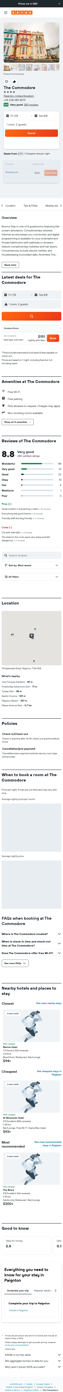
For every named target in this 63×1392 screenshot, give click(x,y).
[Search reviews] (34, 555)
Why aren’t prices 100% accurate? (33, 1367)
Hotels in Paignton (18, 1310)
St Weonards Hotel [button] (13, 1117)
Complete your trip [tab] (18, 1290)
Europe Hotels (43, 1384)
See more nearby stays (48, 1003)
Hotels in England (45, 1387)
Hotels (29, 1384)
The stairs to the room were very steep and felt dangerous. (26, 539)
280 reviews (31, 104)
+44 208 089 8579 (15, 100)
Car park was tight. (17, 532)
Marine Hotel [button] (10, 1047)
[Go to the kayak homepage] (21, 13)
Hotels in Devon (12, 1390)
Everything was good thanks (22, 513)
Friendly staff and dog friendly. (23, 518)
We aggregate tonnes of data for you (33, 1361)
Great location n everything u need (26, 508)
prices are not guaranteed (16, 1345)
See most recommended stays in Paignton (47, 1143)
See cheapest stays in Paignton (49, 1073)
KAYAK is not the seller (33, 1355)
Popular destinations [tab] (46, 1290)
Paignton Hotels (31, 1390)
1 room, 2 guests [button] (16, 124)
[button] (59, 3)
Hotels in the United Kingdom (19, 1387)
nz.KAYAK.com (16, 1384)
